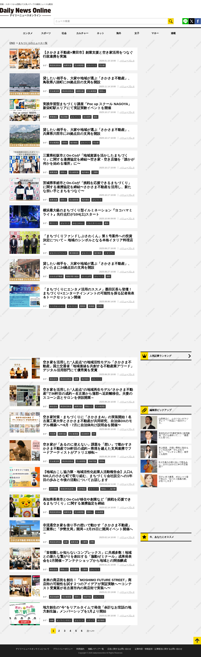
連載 (173, 33)
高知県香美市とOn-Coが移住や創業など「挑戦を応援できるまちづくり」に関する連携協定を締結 (87, 501)
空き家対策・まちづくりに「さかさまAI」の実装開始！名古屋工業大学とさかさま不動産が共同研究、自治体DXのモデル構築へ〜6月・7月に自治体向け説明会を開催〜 (87, 421)
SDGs (64, 143)
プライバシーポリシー (63, 649)
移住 (95, 117)
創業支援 (67, 65)
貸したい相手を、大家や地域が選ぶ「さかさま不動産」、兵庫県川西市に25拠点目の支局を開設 (87, 132)
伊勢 (92, 542)
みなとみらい (78, 223)
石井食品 (81, 489)
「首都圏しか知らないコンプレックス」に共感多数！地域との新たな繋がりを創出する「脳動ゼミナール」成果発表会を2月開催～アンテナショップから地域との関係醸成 (87, 556)
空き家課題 (79, 65)
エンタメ (28, 33)
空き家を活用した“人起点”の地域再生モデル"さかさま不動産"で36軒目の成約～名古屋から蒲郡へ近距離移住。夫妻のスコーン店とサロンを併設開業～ (88, 394)
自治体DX (85, 434)
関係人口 (88, 406)
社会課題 (99, 512)
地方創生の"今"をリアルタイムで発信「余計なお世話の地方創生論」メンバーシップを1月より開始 (87, 609)
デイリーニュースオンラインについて (32, 649)
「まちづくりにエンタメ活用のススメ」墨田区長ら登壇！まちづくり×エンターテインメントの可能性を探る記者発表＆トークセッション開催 (88, 293)
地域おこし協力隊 (108, 489)
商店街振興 (54, 597)
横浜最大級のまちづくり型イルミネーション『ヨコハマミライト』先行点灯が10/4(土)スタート (87, 212)
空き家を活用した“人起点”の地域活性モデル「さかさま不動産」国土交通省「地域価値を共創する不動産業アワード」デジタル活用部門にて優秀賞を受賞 (88, 366)
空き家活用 (54, 91)
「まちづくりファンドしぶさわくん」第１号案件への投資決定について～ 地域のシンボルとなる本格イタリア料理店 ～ (88, 240)
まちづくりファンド (58, 253)
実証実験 (64, 117)
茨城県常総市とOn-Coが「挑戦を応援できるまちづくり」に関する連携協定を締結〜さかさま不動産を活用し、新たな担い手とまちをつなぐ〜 (87, 187)
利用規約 (80, 649)
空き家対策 (74, 172)
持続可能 (92, 461)
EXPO (99, 306)
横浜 (106, 223)
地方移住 (74, 143)
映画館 (91, 306)
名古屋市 (87, 117)
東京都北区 (74, 253)
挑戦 (108, 276)
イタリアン (109, 253)
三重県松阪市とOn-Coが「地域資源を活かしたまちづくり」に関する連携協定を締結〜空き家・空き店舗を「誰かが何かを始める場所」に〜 (88, 159)
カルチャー (82, 33)
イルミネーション (94, 223)
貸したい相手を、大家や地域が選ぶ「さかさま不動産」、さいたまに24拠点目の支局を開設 (87, 265)
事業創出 (53, 117)
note (51, 620)
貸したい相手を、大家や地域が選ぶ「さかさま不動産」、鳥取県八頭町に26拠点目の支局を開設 (87, 80)
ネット (100, 33)
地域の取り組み (72, 276)
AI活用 (52, 434)
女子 (136, 33)
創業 (76, 379)
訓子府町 (53, 489)
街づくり (53, 223)
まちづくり (91, 65)
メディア (90, 620)
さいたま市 (86, 276)
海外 (118, 33)
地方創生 (98, 253)
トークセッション (57, 306)
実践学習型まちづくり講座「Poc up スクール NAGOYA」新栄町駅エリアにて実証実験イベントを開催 (87, 106)
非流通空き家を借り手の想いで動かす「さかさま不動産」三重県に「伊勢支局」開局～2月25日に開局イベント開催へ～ (88, 529)
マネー (155, 33)
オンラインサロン (64, 620)
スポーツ (46, 33)
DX (94, 434)
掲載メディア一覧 (96, 649)
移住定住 (53, 379)
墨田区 (82, 306)
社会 (64, 33)
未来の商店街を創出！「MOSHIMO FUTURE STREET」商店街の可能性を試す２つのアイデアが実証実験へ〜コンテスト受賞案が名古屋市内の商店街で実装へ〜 (87, 584)
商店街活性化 (55, 65)
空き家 (102, 65)
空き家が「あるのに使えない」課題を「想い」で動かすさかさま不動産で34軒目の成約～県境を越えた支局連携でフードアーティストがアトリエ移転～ (87, 448)
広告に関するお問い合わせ (119, 649)
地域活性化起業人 (67, 489)
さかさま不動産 (56, 276)
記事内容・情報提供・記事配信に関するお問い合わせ (158, 649)
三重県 (95, 172)
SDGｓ (102, 91)
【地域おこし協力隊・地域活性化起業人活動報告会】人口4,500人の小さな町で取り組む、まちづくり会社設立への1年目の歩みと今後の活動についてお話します (88, 476)
